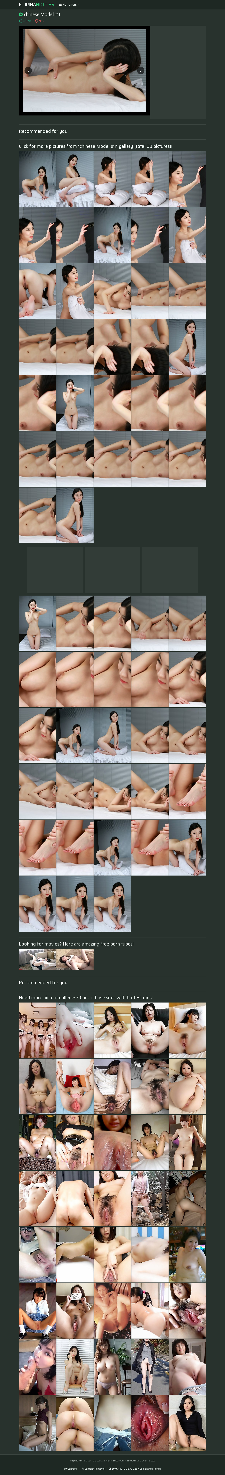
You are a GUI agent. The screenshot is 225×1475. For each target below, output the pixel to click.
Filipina (36, 4)
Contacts (71, 1469)
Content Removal (93, 1469)
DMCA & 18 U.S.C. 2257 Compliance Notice (135, 1469)
